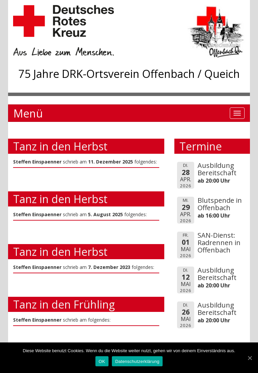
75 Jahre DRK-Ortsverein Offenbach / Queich (129, 73)
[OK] (249, 358)
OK (102, 361)
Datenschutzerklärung (137, 361)
